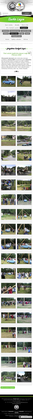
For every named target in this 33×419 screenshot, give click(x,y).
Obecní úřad (24, 25)
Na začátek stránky (26, 417)
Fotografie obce (16, 36)
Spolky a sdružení (16, 39)
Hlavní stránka (9, 25)
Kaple (21, 33)
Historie (6, 33)
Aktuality (17, 25)
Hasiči (27, 33)
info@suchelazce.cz (16, 403)
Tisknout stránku (17, 415)
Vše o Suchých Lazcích (12, 27)
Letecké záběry (26, 31)
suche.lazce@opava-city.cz (22, 402)
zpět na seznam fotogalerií (7, 387)
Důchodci (5, 31)
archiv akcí (19, 411)
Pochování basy (14, 31)
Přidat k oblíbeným (9, 415)
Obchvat (25, 39)
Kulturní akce (14, 33)
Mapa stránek (25, 415)
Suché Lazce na (7, 411)
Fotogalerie (24, 27)
